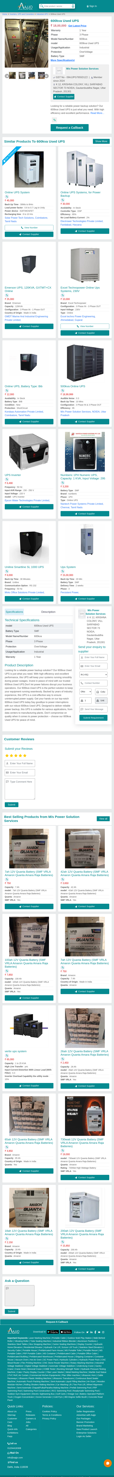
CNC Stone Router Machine (56, 1359)
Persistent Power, (70, 589)
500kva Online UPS (73, 382)
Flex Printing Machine (31, 1359)
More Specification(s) (63, 57)
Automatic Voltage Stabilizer (62, 1362)
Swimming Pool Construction (36, 1387)
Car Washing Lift (64, 1381)
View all (103, 815)
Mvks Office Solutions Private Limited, (25, 589)
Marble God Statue (97, 1369)
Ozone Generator (44, 1393)
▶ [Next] (46, 72)
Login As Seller (83, 1433)
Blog (9, 1422)
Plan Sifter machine (71, 1372)
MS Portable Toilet (73, 1347)
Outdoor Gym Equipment (18, 1390)
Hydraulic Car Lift (52, 1344)
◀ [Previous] (7, 72)
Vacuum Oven (21, 1356)
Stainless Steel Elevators (90, 1344)
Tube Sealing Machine (40, 1337)
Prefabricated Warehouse (41, 1353)
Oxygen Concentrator (24, 1393)
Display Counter (84, 1341)
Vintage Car (72, 1390)
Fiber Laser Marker (55, 1369)
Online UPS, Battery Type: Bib (23, 382)
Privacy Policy (49, 1415)
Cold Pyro (57, 1393)
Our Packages (83, 1415)
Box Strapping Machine (40, 1341)
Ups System (68, 563)
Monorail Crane (34, 1365)
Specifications (14, 608)
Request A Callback (57, 1318)
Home (4, 11)
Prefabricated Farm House (51, 1347)
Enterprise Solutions (86, 1429)
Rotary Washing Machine (82, 1359)
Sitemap (11, 1411)
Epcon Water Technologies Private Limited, (27, 497)
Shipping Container (84, 1353)
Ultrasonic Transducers (63, 1375)
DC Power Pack (50, 1356)
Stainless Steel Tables (17, 1341)
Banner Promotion (85, 1418)
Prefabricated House (64, 1353)
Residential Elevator (33, 1344)
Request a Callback (69, 124)
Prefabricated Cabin (66, 1350)
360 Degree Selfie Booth (75, 1393)
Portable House (30, 1347)
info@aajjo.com (15, 1454)
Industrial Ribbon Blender (64, 1337)
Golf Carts (61, 1390)
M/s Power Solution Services (82, 65)
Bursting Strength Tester (68, 1365)
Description (48, 608)
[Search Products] (40, 4)
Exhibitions (12, 1429)
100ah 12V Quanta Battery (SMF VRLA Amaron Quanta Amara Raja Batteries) (26, 960)
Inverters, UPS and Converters (22, 11)
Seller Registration (85, 1408)
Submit (10, 801)
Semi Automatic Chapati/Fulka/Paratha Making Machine (42, 1384)
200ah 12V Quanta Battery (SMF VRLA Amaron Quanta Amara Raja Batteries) (82, 1231)
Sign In (92, 4)
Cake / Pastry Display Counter (31, 1369)
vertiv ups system (16, 1047)
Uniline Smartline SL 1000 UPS (24, 563)
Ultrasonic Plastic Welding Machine (35, 1375)
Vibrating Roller (22, 1337)
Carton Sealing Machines (64, 1341)
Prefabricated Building (17, 1353)
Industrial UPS (42, 11)
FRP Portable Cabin (32, 1350)
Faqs (9, 1433)
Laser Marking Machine (39, 1334)
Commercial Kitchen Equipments (45, 1372)
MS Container (49, 1350)
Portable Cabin (59, 1334)
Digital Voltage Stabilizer (36, 1362)
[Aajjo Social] (87, 1328)
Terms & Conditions (52, 1411)
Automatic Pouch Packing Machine (33, 1378)
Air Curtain (23, 1372)
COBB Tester (49, 1365)
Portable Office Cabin (87, 1350)
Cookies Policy (49, 1408)
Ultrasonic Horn (89, 1372)
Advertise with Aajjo (86, 1411)
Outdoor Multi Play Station (80, 1334)
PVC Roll (12, 1372)
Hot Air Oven (36, 1356)
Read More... (97, 109)
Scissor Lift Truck (70, 1344)
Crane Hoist (20, 1365)
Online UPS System (17, 189)
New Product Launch (86, 1425)
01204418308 (14, 1444)
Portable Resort (90, 1347)
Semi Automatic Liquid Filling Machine (68, 1378)
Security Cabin (14, 1347)
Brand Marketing (84, 1422)
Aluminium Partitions (87, 1337)
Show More (101, 138)
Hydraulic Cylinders (69, 1356)
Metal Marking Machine (76, 1369)
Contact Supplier (64, 93)
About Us (12, 1408)
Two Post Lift (79, 1381)
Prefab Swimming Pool (80, 1384)
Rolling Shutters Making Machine (39, 1381)
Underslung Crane (85, 1362)
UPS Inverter (13, 471)
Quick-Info (12, 1425)
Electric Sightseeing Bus (43, 1390)
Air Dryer (91, 1378)
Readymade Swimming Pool (86, 1387)
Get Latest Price (77, 22)
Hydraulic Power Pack (89, 1356)
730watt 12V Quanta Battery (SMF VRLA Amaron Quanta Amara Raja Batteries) (82, 1139)
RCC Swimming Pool (61, 1387)
